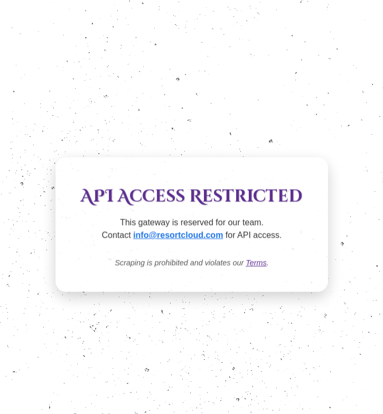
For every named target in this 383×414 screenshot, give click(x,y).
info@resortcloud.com (178, 235)
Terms (256, 263)
